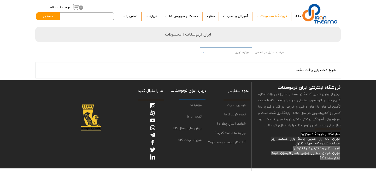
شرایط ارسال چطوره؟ (231, 123)
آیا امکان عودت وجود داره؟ (227, 142)
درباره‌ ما (151, 16)
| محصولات (175, 34)
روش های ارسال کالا (187, 128)
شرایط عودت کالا (190, 140)
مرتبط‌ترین (242, 52)
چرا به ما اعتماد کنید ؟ (230, 133)
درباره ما (196, 105)
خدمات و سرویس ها (183, 16)
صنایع (211, 16)
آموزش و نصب (237, 16)
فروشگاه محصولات (273, 16)
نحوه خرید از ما (235, 114)
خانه (298, 16)
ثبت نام (55, 7)
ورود (67, 7)
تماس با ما (130, 16)
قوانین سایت (236, 105)
